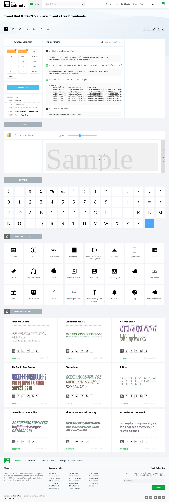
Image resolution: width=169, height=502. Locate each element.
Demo (135, 4)
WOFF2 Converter (75, 478)
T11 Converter (93, 483)
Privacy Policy (54, 488)
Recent (108, 4)
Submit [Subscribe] (158, 488)
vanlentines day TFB (75, 321)
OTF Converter (54, 476)
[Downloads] (23, 351)
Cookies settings (74, 488)
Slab (22, 115)
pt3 (11, 67)
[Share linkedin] (163, 29)
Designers (31, 461)
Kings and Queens (20, 321)
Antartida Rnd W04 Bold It (24, 412)
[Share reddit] (149, 29)
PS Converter (93, 481)
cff (34, 67)
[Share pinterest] (158, 29)
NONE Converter (74, 486)
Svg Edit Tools (74, 473)
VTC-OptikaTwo (127, 321)
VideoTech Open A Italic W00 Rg (81, 412)
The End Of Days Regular (23, 367)
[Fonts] (48, 29)
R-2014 (123, 367)
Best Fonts (125, 4)
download (23, 87)
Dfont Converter (54, 486)
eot (11, 56)
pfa (23, 61)
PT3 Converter (74, 481)
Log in (153, 4)
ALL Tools (91, 486)
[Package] (34, 29)
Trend (17, 115)
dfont (34, 72)
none (11, 77)
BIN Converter (54, 481)
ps (23, 67)
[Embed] (32, 351)
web (23, 51)
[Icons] (41, 29)
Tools (142, 4)
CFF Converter (54, 483)
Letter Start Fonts (77, 461)
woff (23, 56)
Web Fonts (18, 461)
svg (34, 51)
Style (42, 461)
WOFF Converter (54, 478)
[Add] (6, 29)
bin (34, 61)
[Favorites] (13, 29)
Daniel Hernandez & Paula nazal (26, 111)
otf (11, 61)
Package (62, 461)
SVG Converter (74, 476)
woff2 (34, 56)
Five (26, 115)
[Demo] (20, 29)
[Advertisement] (145, 78)
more (149, 224)
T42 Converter (73, 483)
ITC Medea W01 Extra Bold (132, 412)
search (82, 4)
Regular (18, 101)
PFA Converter (93, 478)
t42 (11, 72)
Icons (116, 4)
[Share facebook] (144, 29)
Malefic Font (72, 367)
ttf (11, 51)
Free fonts (16, 4)
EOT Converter (93, 476)
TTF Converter (93, 473)
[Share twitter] (154, 29)
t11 (23, 72)
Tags (52, 461)
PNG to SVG (53, 473)
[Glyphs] (27, 29)
